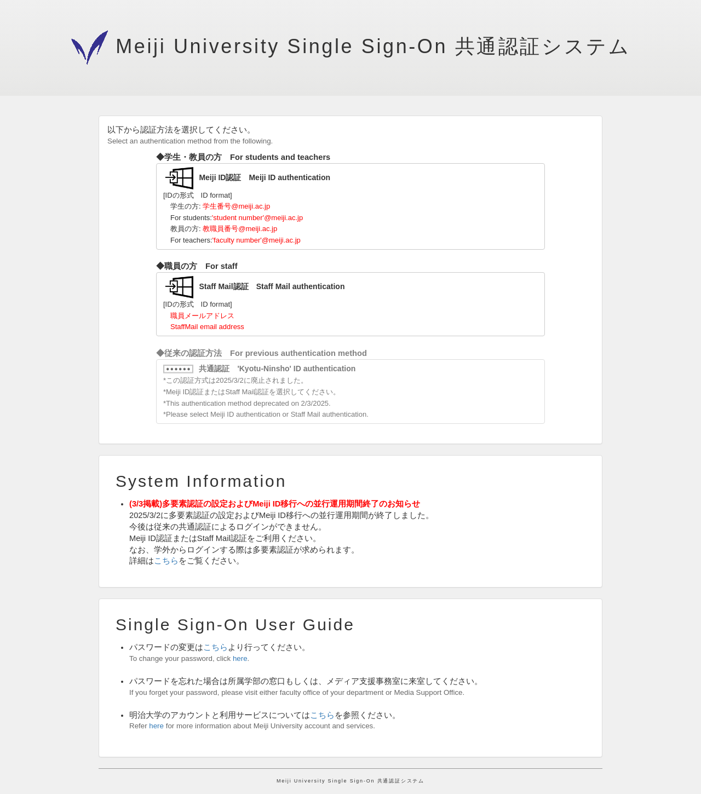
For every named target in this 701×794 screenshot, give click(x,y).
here (240, 658)
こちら (166, 560)
